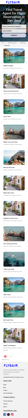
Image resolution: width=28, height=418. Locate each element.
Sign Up (5, 403)
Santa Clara (23, 42)
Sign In (5, 406)
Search (14, 35)
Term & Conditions (8, 393)
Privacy (5, 390)
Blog (4, 387)
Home (2, 42)
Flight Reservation (12, 42)
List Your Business (8, 401)
